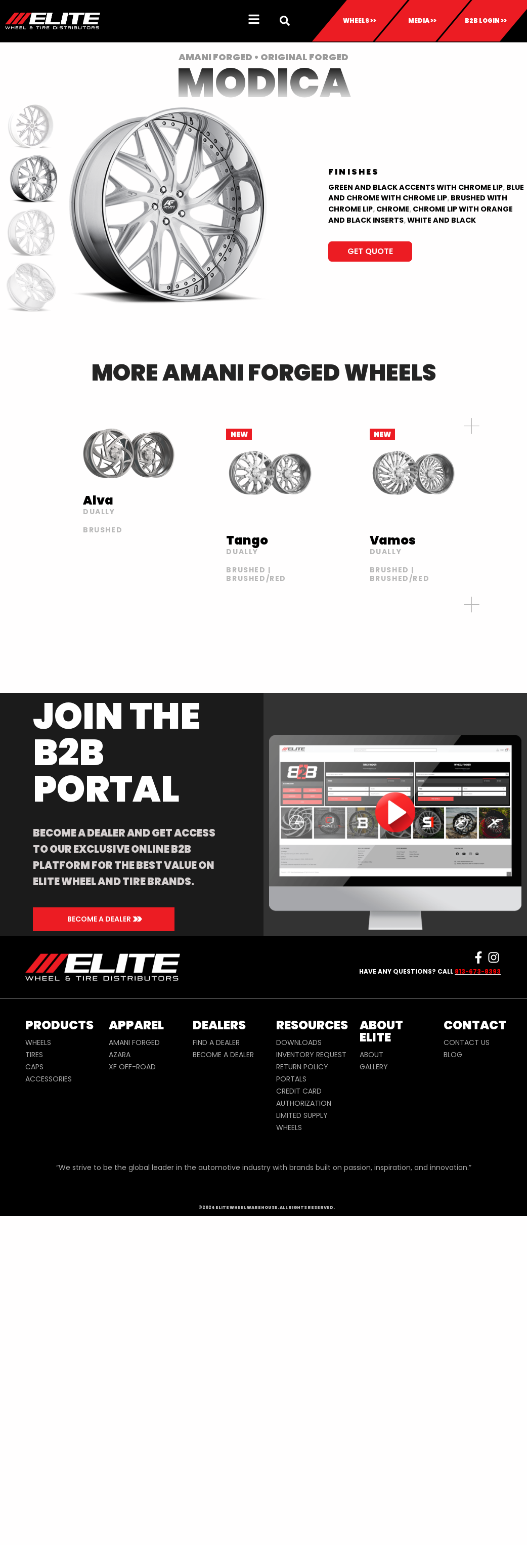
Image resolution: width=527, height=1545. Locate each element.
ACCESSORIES (48, 1079)
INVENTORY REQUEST (311, 1055)
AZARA (119, 1055)
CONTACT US (467, 1042)
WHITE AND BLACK (441, 220)
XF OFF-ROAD (132, 1067)
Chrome (392, 209)
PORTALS (291, 1079)
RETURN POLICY (302, 1067)
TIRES (34, 1055)
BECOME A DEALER (223, 1055)
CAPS (34, 1067)
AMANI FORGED (134, 1042)
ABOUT (371, 1055)
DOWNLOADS (299, 1042)
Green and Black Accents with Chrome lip (415, 187)
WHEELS (38, 1042)
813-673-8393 (478, 971)
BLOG (453, 1055)
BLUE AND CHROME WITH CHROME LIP (426, 192)
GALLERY (374, 1067)
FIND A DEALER (216, 1042)
